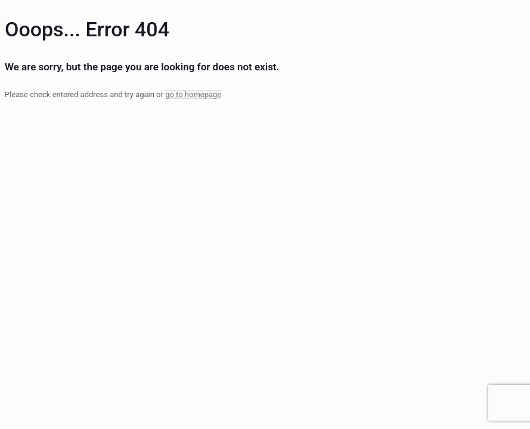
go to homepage (193, 94)
